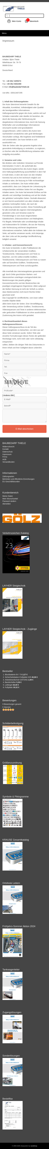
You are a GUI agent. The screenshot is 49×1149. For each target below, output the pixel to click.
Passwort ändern (9, 501)
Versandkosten (8, 462)
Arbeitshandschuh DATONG (16, 680)
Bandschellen (10, 682)
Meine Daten (7, 496)
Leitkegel (9, 685)
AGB (4, 459)
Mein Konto (16, 21)
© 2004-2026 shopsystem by (24, 1146)
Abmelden (6, 504)
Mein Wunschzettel (10, 499)
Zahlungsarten (8, 476)
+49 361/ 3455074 (13, 81)
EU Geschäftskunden (11, 481)
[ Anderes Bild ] (8, 395)
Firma (4, 457)
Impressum (6, 454)
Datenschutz (7, 452)
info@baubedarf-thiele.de (19, 87)
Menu (4, 33)
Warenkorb (34, 21)
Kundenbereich (10, 492)
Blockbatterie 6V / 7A (13, 674)
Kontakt (5, 449)
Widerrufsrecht (8, 447)
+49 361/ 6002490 (14, 84)
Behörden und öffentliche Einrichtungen (18, 479)
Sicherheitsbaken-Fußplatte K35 (18, 677)
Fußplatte (9, 687)
